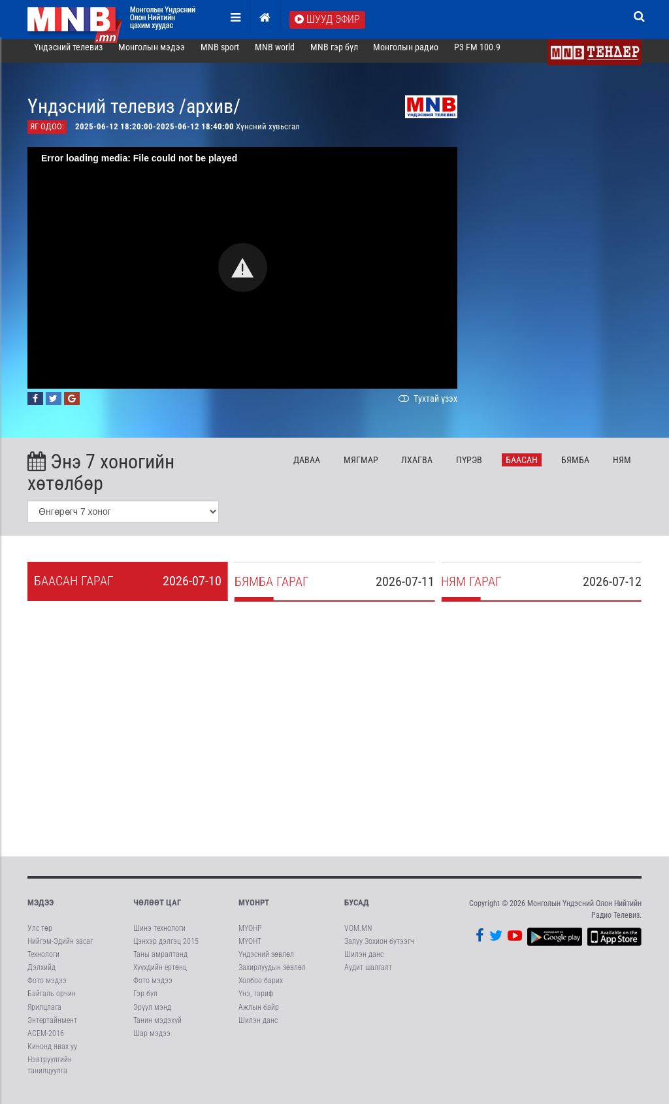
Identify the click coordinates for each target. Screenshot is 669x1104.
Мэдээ (40, 910)
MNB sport (220, 55)
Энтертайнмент (52, 1027)
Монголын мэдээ (151, 55)
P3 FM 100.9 (477, 55)
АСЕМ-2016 (45, 1040)
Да (306, 467)
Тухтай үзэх (426, 405)
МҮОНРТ (253, 910)
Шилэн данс (258, 1027)
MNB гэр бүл (334, 55)
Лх (416, 467)
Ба (522, 467)
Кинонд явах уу (52, 1054)
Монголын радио (405, 55)
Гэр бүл (145, 1001)
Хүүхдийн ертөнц (160, 975)
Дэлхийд (41, 975)
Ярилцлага (44, 1014)
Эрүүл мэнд (152, 1014)
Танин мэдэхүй (157, 1027)
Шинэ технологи (159, 935)
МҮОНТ (249, 948)
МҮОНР (249, 935)
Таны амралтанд (160, 962)
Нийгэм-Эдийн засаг (60, 948)
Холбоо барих (260, 988)
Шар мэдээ (152, 1040)
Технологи (43, 962)
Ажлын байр (258, 1014)
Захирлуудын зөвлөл (272, 975)
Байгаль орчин (51, 1001)
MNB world (275, 55)
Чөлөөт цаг (157, 910)
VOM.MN (358, 935)
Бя (575, 467)
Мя (361, 467)
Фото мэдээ (47, 988)
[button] (242, 275)
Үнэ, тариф (256, 1001)
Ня (622, 467)
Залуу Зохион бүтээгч (379, 948)
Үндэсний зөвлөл (266, 962)
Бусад (356, 910)
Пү (469, 467)
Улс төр (39, 935)
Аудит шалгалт (368, 975)
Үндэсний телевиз (68, 55)
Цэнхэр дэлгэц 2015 (166, 948)
